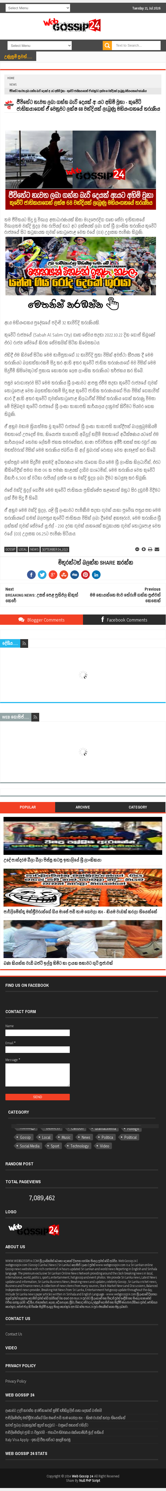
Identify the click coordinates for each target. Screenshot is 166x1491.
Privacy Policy (15, 1381)
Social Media (29, 1146)
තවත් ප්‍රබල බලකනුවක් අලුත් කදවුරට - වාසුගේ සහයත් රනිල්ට (46, 1425)
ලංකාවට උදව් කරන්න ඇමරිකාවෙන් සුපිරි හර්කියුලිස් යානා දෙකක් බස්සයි (53, 1410)
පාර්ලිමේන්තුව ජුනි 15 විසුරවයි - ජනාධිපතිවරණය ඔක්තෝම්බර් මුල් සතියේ (54, 1432)
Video (104, 1146)
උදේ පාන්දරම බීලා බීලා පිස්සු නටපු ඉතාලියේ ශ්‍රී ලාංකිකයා (52, 860)
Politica (107, 1137)
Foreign (133, 1128)
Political (130, 1137)
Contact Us (13, 1334)
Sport (55, 1146)
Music (66, 1137)
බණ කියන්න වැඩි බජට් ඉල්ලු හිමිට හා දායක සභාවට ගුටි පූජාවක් (58, 963)
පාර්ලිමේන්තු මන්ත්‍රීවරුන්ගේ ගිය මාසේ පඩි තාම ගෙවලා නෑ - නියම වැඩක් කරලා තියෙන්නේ (80, 912)
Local (23, 549)
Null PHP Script (89, 1480)
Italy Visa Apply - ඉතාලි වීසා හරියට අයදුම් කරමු (38, 1439)
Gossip (10, 549)
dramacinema (105, 1128)
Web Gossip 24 (82, 1476)
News (12, 84)
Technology (80, 1146)
